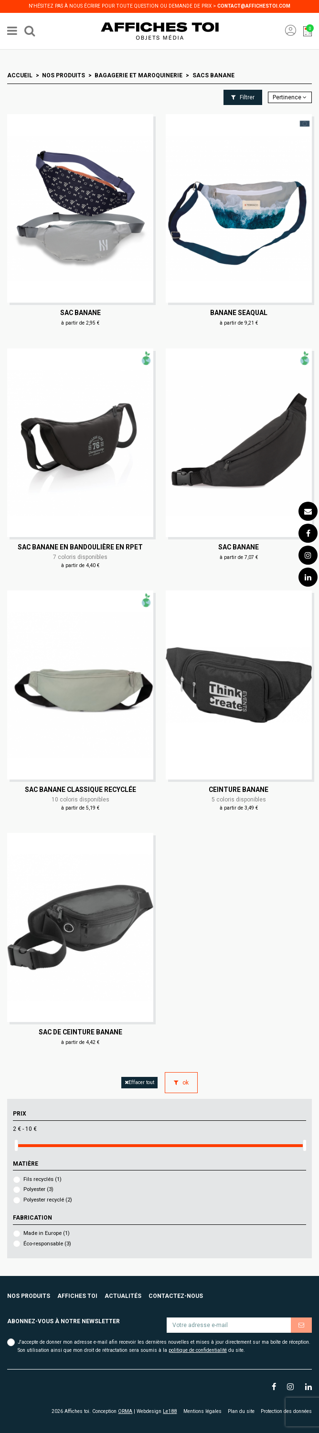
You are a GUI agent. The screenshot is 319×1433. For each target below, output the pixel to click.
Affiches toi (77, 1296)
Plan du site (241, 1411)
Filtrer (243, 97)
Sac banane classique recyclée (80, 789)
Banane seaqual (238, 312)
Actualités (123, 1296)
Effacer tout (139, 1082)
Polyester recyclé (47, 1200)
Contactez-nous (176, 1296)
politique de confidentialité (198, 1350)
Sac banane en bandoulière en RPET (80, 547)
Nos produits (28, 1296)
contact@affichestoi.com (253, 6)
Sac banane (80, 312)
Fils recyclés (42, 1179)
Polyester (38, 1189)
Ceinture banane (238, 789)
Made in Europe (46, 1233)
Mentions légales (202, 1411)
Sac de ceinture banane (80, 1032)
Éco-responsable (47, 1244)
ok (181, 1082)
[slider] (16, 1145)
